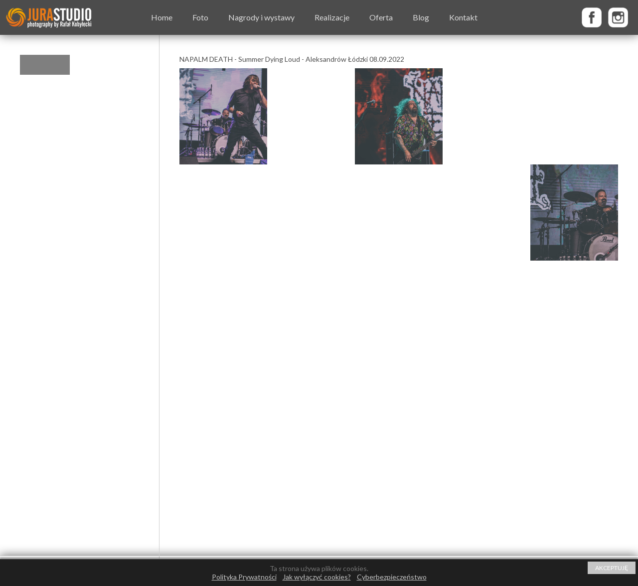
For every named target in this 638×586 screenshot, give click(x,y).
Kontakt (463, 17)
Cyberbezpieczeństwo (392, 577)
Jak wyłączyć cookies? (317, 577)
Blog (421, 17)
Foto (200, 17)
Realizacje (332, 17)
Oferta (381, 17)
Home (161, 17)
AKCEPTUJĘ (611, 568)
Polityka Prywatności (244, 577)
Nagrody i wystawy (261, 17)
